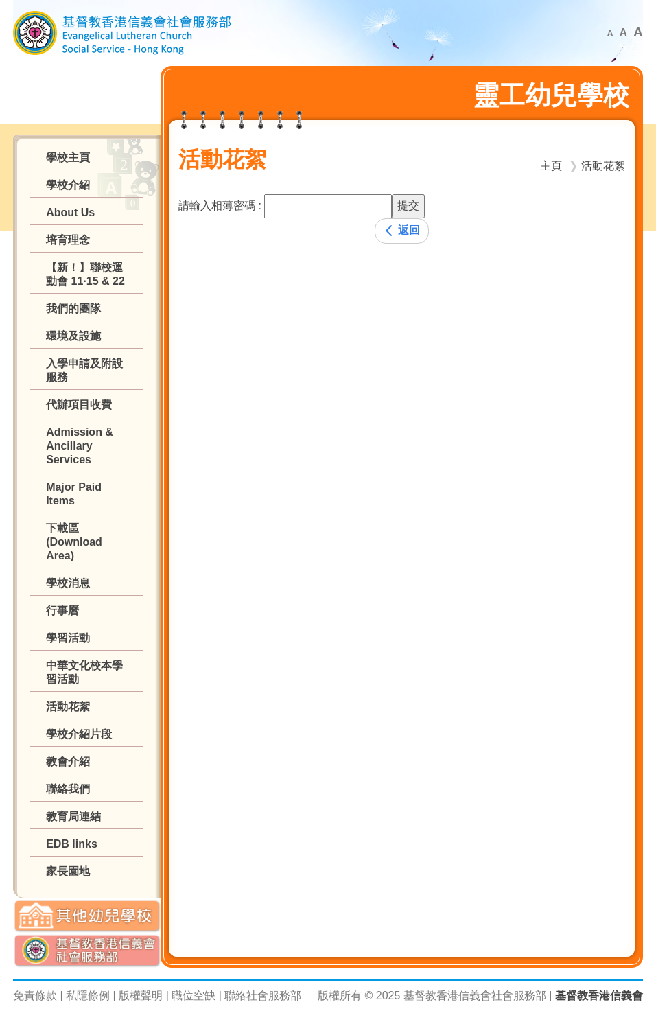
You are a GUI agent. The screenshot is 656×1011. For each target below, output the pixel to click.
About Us (70, 212)
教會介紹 (68, 761)
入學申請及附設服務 (84, 370)
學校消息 (68, 583)
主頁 (551, 166)
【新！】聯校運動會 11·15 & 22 (85, 274)
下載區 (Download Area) (74, 541)
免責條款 (35, 995)
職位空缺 (193, 995)
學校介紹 (68, 185)
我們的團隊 (73, 308)
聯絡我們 (68, 789)
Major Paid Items (74, 494)
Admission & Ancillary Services (79, 445)
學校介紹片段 (79, 734)
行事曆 (62, 610)
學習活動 (68, 638)
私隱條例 (88, 995)
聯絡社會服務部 (262, 995)
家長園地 (68, 871)
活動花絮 (68, 706)
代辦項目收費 (79, 404)
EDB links (71, 844)
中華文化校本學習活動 (84, 672)
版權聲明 (141, 995)
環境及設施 (73, 336)
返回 (401, 230)
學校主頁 (68, 157)
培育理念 (68, 240)
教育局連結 (73, 816)
